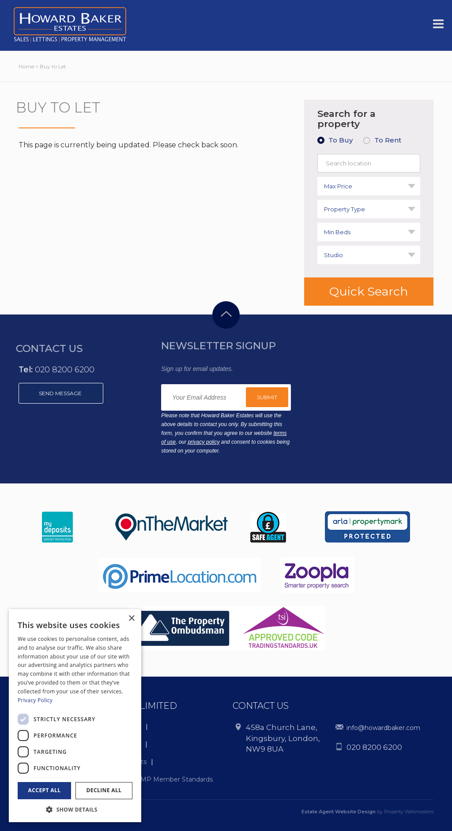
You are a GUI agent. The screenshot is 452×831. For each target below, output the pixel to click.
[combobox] (368, 186)
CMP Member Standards (174, 779)
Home (26, 66)
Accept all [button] (44, 790)
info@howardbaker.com (383, 728)
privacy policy (203, 442)
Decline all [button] (104, 790)
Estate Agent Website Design (338, 812)
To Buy (340, 140)
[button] (75, 809)
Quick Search (368, 291)
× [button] (131, 618)
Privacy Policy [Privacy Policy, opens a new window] (35, 700)
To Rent (387, 140)
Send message (61, 393)
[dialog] (75, 715)
